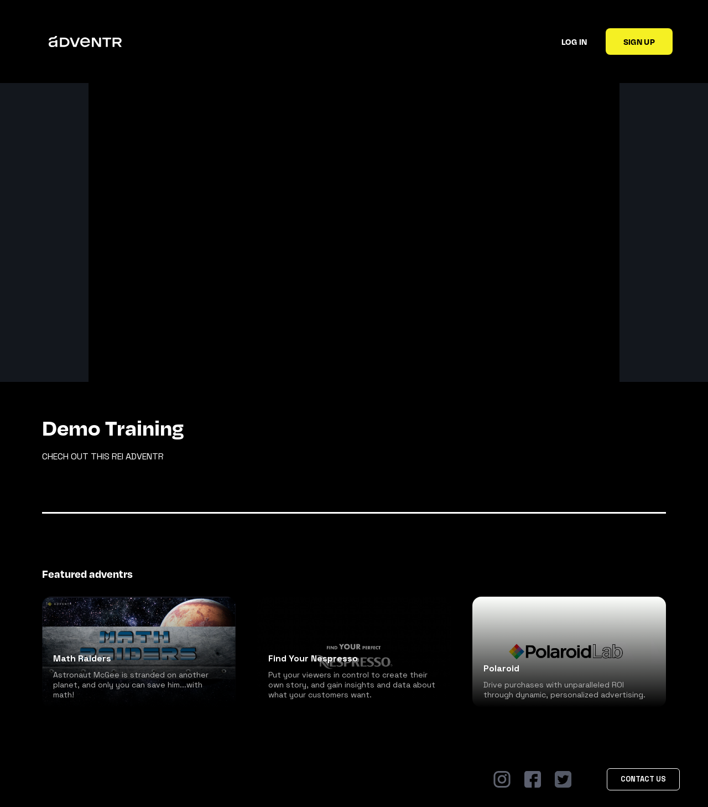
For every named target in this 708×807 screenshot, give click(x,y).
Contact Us (643, 779)
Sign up (639, 41)
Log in (574, 41)
